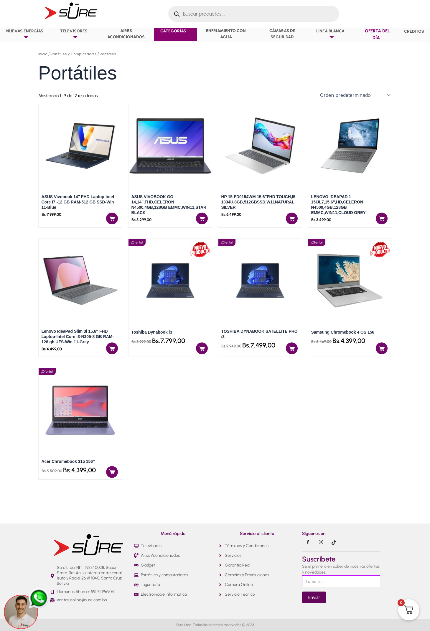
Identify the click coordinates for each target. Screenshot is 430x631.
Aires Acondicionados (126, 33)
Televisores (75, 34)
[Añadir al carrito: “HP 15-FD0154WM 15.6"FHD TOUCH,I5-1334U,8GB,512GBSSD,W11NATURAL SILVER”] (292, 222)
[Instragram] (321, 542)
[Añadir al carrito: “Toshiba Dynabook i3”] (200, 353)
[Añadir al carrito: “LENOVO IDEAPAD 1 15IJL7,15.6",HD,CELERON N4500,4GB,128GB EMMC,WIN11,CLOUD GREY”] (381, 222)
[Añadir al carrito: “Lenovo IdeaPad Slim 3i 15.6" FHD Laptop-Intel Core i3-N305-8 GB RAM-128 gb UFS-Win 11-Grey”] (111, 353)
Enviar (314, 597)
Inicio (42, 54)
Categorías (174, 34)
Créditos (414, 31)
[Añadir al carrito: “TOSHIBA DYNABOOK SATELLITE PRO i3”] (292, 353)
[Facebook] (308, 542)
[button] (45, 31)
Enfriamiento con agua (226, 33)
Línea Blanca (331, 34)
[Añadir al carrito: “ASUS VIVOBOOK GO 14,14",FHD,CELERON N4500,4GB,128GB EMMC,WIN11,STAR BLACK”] (200, 222)
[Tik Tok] (333, 542)
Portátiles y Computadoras (73, 54)
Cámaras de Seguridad (282, 33)
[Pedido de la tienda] (355, 95)
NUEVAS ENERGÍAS (26, 34)
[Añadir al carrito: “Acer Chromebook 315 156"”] (111, 477)
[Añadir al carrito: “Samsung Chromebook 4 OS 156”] (381, 353)
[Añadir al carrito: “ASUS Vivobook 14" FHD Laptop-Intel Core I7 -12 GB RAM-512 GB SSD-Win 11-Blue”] (111, 222)
